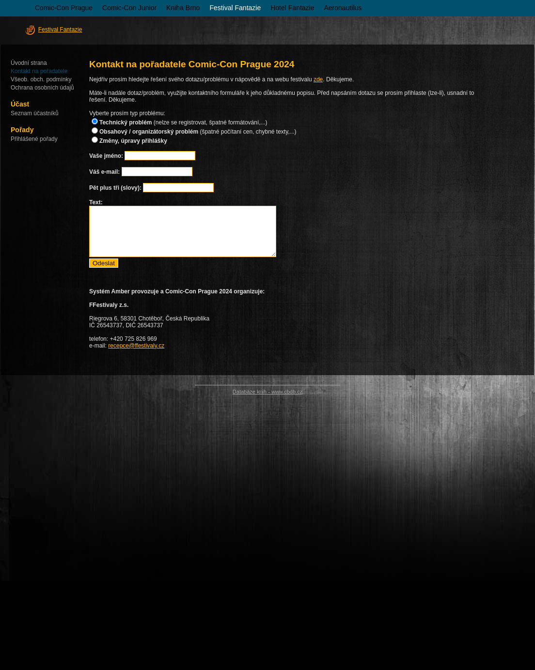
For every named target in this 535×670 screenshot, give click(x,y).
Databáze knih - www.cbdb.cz (267, 392)
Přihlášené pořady (34, 139)
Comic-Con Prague (64, 8)
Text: (96, 202)
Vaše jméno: (107, 155)
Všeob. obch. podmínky (41, 79)
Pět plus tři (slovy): (115, 187)
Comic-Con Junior (129, 8)
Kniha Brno (183, 8)
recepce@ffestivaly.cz (136, 345)
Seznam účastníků (35, 113)
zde (318, 79)
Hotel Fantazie (292, 8)
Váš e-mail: (104, 171)
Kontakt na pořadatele (39, 71)
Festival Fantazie (235, 8)
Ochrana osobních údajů (42, 87)
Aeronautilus (343, 8)
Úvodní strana (29, 63)
